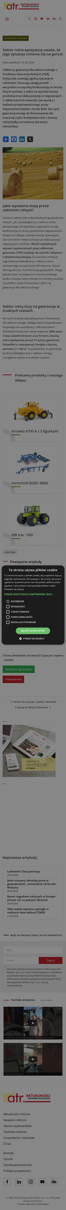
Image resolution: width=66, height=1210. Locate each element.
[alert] (33, 605)
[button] (33, 594)
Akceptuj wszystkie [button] (33, 630)
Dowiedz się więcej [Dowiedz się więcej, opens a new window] (14, 589)
